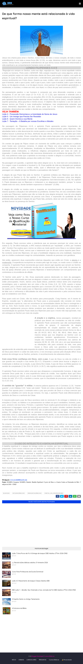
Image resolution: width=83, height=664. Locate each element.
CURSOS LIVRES (31, 660)
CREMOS (21, 660)
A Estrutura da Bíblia (19, 608)
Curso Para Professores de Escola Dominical (27, 572)
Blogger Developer (37, 656)
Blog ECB (6, 493)
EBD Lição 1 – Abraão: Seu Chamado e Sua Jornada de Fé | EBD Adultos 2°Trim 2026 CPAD (44, 590)
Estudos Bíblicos (18, 493)
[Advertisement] (18, 332)
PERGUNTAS (42, 660)
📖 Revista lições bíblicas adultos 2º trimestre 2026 (30, 563)
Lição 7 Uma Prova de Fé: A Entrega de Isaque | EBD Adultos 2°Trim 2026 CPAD (39, 553)
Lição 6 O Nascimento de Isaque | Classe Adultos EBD (31, 581)
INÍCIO (14, 660)
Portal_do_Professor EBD (54, 493)
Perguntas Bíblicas (34, 493)
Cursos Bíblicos (49, 656)
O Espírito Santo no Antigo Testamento (26, 599)
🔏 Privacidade (67, 660)
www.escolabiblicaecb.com (18, 480)
